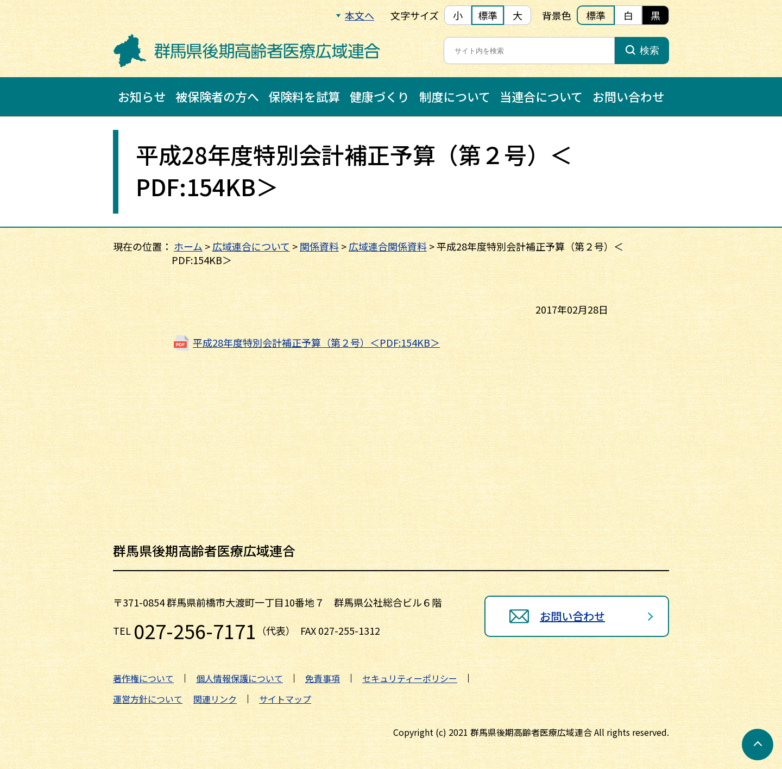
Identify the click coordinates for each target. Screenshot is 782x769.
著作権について (143, 678)
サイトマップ (285, 698)
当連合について (541, 96)
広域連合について (251, 246)
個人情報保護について (239, 678)
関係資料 (319, 246)
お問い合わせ (628, 96)
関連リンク (215, 698)
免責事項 (322, 678)
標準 (487, 15)
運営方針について (147, 698)
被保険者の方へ (217, 96)
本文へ (359, 15)
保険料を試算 (304, 96)
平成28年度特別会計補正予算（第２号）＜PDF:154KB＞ (316, 342)
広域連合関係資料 (388, 246)
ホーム (188, 246)
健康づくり (379, 96)
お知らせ (142, 96)
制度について (454, 96)
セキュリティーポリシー (409, 678)
